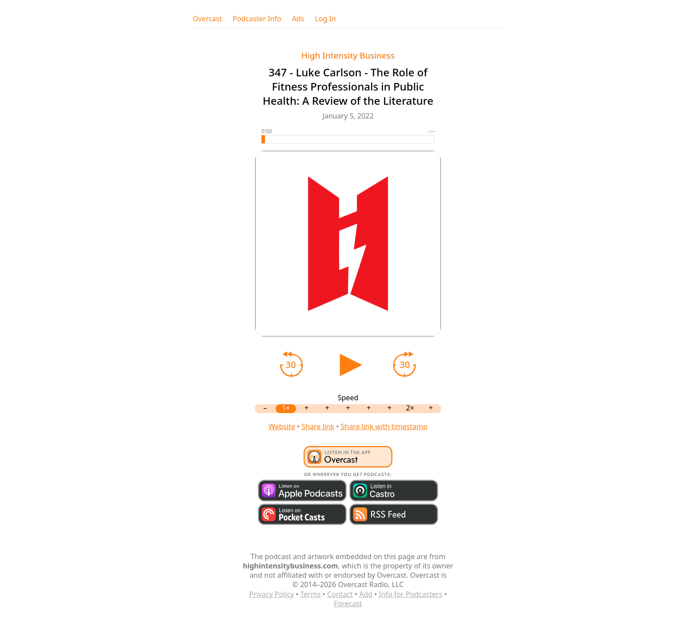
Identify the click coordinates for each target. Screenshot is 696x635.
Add (365, 594)
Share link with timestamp (383, 426)
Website (282, 426)
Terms (311, 594)
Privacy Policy (271, 594)
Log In (325, 19)
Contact (340, 594)
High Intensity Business (348, 55)
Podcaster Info (257, 19)
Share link (317, 426)
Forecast (348, 603)
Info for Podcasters (410, 594)
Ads (298, 19)
